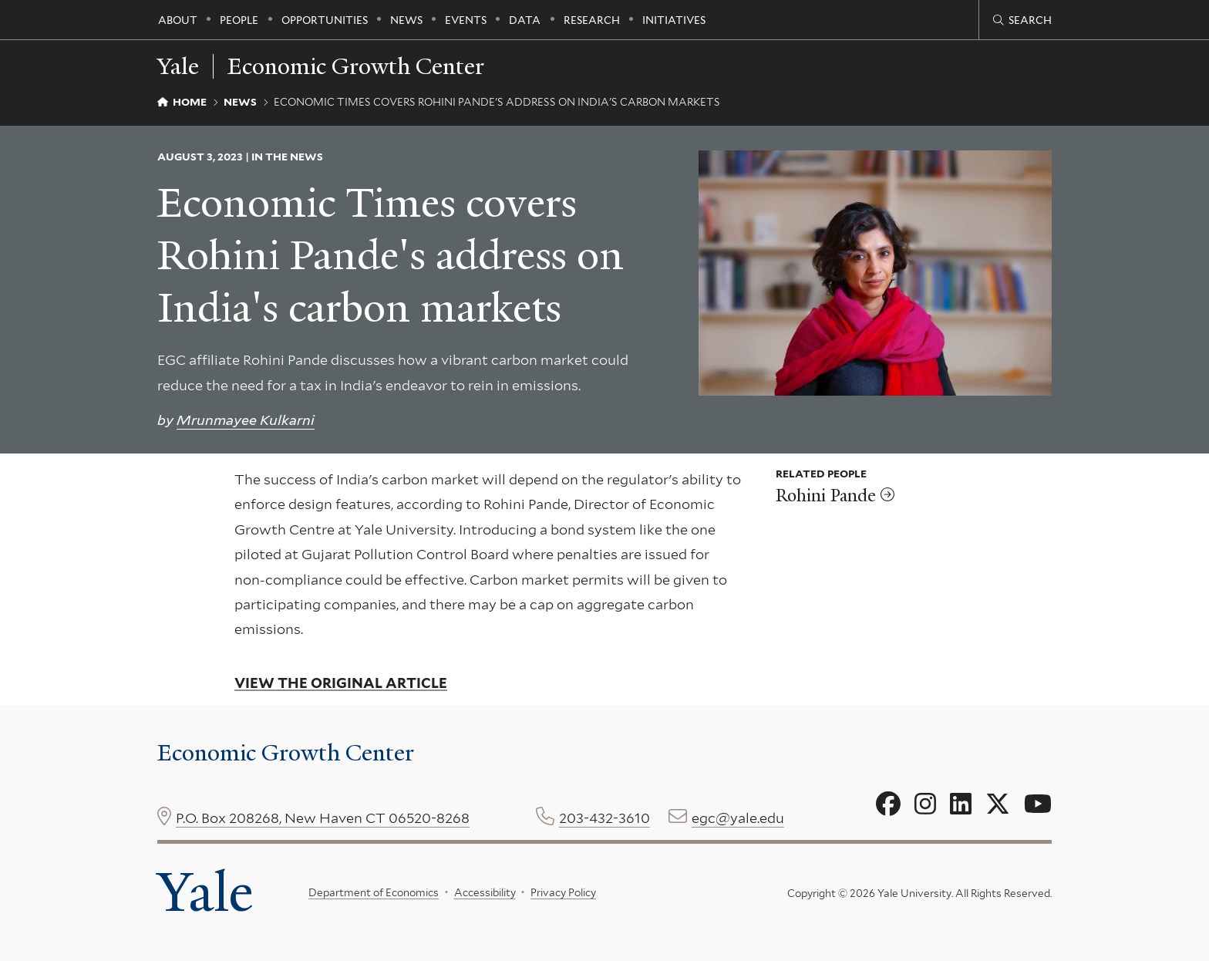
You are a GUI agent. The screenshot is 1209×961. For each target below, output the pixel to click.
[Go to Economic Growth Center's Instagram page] (925, 804)
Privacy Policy (563, 892)
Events (466, 20)
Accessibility (485, 892)
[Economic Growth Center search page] (1022, 20)
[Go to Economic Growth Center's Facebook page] (888, 804)
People (239, 20)
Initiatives (674, 20)
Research (592, 20)
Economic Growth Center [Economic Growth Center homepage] (355, 66)
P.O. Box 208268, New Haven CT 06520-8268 (323, 818)
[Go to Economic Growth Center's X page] (997, 804)
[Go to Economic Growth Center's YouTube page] (1038, 804)
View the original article (340, 683)
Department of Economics (373, 892)
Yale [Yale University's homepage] (205, 892)
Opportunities (324, 20)
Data (525, 20)
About (177, 20)
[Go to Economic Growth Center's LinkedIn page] (961, 804)
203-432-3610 (604, 818)
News (406, 20)
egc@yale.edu (738, 818)
